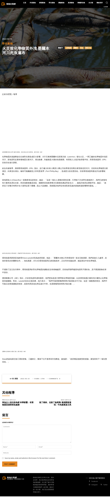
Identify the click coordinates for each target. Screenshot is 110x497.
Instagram (94, 485)
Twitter (105, 485)
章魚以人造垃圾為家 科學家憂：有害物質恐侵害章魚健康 (18, 403)
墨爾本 (76, 48)
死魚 (81, 48)
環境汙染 (88, 48)
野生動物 (7, 43)
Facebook (94, 482)
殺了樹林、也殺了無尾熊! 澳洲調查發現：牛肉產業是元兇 (55, 403)
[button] (107, 3)
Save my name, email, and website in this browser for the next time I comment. (30, 459)
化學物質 (68, 48)
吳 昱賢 (15, 379)
